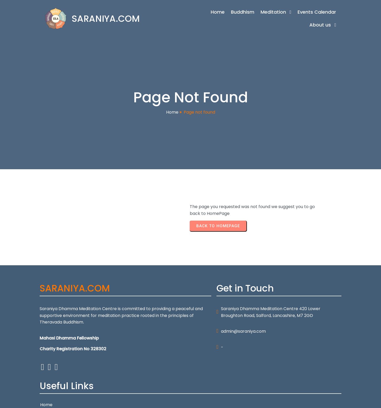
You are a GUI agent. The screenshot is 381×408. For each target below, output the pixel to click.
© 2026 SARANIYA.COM (63, 401)
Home (172, 112)
